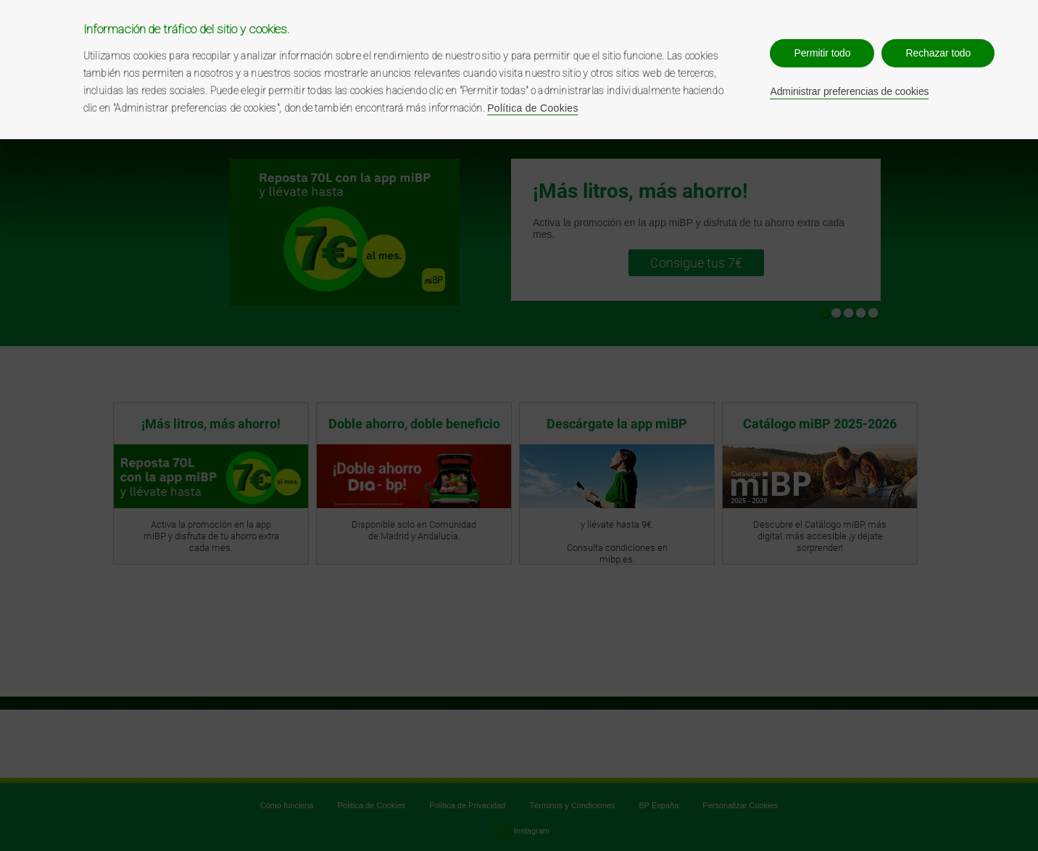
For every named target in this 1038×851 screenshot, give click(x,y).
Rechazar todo (938, 53)
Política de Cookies (532, 108)
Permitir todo (822, 53)
